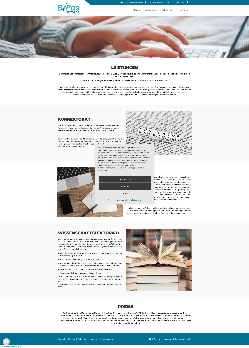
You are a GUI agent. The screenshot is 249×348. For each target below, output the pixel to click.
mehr (125, 193)
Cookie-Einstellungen (11, 346)
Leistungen (151, 10)
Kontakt (183, 10)
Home (136, 10)
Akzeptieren (125, 179)
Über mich (168, 10)
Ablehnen (125, 186)
